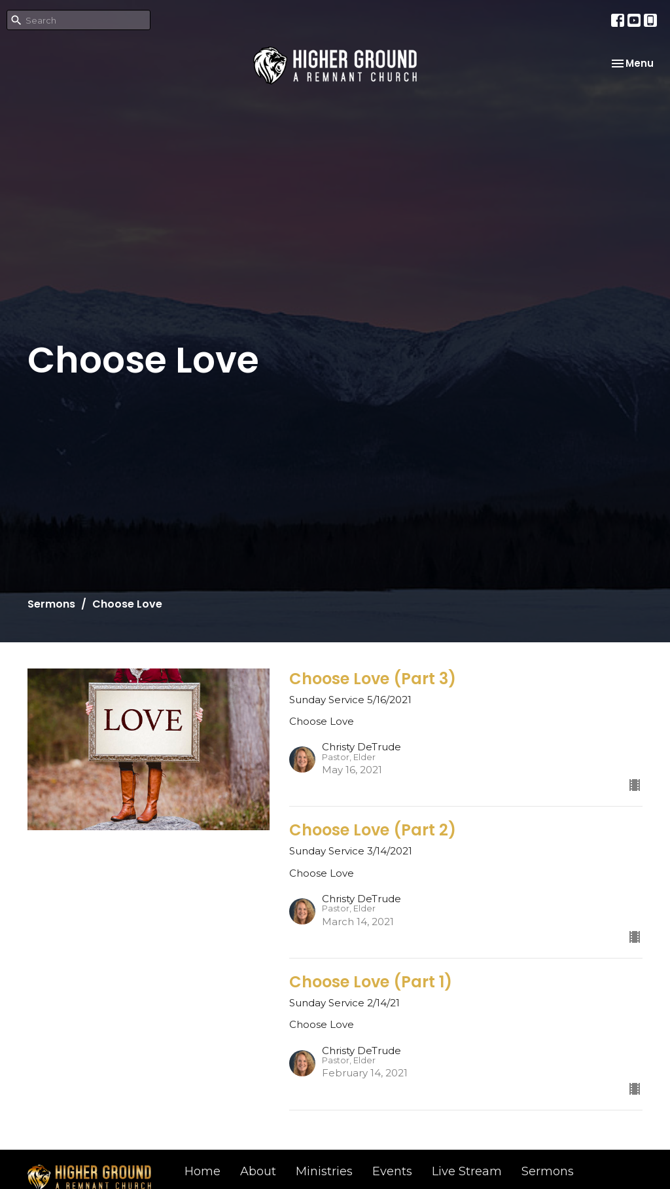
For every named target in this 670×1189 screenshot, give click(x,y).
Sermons (51, 604)
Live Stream (467, 1171)
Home (202, 1171)
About (258, 1171)
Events (392, 1171)
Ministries (324, 1171)
